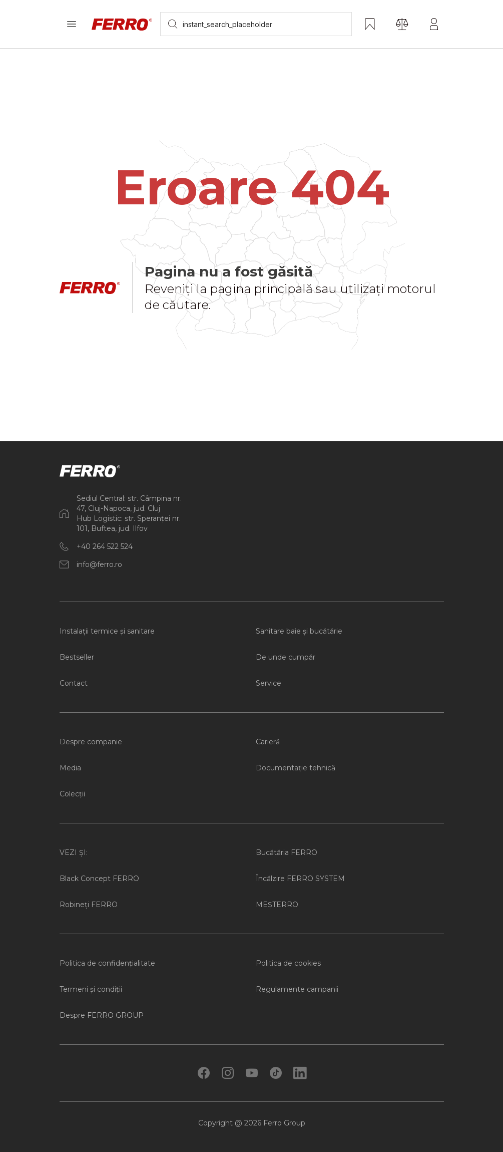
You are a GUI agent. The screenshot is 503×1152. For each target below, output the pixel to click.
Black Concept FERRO (99, 878)
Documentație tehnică (295, 767)
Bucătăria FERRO (286, 852)
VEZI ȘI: (74, 852)
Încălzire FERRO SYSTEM (300, 878)
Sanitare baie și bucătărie (299, 631)
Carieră (268, 741)
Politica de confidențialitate (107, 963)
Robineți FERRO (89, 904)
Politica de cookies (288, 963)
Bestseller (77, 657)
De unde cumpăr (285, 657)
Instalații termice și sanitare (107, 631)
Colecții (72, 793)
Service (268, 683)
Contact (74, 683)
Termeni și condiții (91, 989)
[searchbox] (256, 24)
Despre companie (91, 741)
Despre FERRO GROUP (102, 1015)
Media (70, 767)
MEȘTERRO (277, 904)
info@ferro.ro (99, 564)
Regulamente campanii (297, 989)
